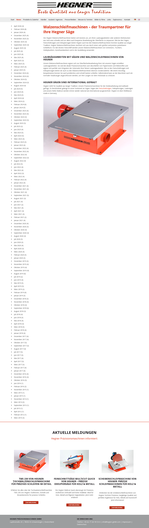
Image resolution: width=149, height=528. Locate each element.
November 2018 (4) (21, 302)
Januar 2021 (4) (19, 220)
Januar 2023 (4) (19, 145)
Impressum (126, 522)
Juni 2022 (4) (18, 167)
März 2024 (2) (19, 101)
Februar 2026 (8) (20, 29)
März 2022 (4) (19, 176)
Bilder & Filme (100, 19)
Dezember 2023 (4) (21, 111)
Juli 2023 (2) (18, 126)
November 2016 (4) (21, 377)
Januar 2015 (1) (19, 396)
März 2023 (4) (19, 139)
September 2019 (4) (21, 270)
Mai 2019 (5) (18, 283)
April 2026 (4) (19, 26)
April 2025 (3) (19, 60)
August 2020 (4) (20, 236)
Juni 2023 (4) (18, 129)
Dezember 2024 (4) (21, 73)
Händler (43, 19)
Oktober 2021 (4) (20, 192)
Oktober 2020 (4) (20, 230)
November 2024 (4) (21, 76)
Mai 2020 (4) (18, 245)
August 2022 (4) (20, 161)
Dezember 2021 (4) (21, 186)
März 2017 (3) (19, 364)
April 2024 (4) (19, 98)
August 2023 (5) (20, 123)
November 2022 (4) (21, 151)
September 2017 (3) (21, 346)
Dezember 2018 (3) (21, 299)
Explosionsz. (117, 19)
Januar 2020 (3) (19, 258)
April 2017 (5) (19, 361)
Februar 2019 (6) (20, 292)
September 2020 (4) (21, 233)
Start (12, 19)
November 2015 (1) (21, 389)
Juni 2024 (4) (18, 92)
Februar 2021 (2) (20, 217)
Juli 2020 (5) (18, 239)
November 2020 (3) (21, 227)
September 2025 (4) (21, 45)
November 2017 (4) (21, 339)
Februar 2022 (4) (20, 180)
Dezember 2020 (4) (21, 223)
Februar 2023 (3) (20, 142)
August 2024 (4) (20, 85)
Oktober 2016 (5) (20, 380)
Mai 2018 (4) (18, 321)
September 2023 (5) (21, 120)
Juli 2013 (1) (18, 408)
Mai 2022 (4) (18, 170)
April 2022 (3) (19, 173)
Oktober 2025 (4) (20, 42)
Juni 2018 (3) (18, 317)
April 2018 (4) (19, 324)
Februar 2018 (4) (20, 330)
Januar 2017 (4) (19, 371)
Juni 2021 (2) (18, 205)
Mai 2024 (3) (18, 95)
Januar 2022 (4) (19, 183)
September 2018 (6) (21, 308)
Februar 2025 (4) (20, 67)
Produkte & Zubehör (31, 19)
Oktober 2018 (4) (20, 305)
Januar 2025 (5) (19, 70)
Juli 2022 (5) (18, 164)
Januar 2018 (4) (19, 333)
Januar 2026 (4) (19, 32)
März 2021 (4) (19, 214)
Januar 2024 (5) (19, 107)
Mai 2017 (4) (18, 358)
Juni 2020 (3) (18, 242)
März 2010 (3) (19, 418)
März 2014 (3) (19, 402)
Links (109, 19)
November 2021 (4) (21, 189)
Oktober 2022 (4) (20, 154)
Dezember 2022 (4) (21, 148)
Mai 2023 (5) (18, 133)
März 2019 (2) (19, 289)
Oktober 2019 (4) (20, 267)
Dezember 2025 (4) (21, 35)
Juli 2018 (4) (18, 314)
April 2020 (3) (19, 248)
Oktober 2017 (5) (20, 342)
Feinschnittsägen (105, 88)
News (18, 19)
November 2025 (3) (21, 38)
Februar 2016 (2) (20, 386)
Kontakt (127, 19)
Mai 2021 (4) (18, 208)
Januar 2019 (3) (19, 295)
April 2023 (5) (19, 136)
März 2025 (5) (19, 64)
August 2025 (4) (20, 48)
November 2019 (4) (21, 264)
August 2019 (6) (20, 274)
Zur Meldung (30, 503)
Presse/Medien (70, 19)
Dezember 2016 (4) (21, 374)
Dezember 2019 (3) (21, 261)
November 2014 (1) (21, 399)
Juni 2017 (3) (18, 355)
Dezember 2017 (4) (21, 336)
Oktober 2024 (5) (20, 79)
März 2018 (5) (19, 327)
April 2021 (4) (19, 211)
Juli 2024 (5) (18, 89)
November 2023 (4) (21, 114)
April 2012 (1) (19, 411)
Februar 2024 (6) (20, 104)
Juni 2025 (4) (18, 54)
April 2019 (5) (19, 286)
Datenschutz (81, 524)
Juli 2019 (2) (18, 277)
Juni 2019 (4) (18, 280)
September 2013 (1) (21, 405)
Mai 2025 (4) (18, 57)
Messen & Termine (85, 19)
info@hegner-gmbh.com (111, 522)
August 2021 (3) (20, 198)
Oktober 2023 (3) (20, 117)
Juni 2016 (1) (18, 383)
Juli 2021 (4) (18, 201)
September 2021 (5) (21, 195)
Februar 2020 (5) (20, 255)
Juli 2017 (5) (18, 352)
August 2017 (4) (20, 349)
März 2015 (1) (19, 393)
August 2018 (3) (20, 311)
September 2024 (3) (21, 82)
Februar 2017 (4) (20, 368)
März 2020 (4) (19, 252)
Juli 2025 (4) (18, 51)
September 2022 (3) (21, 158)
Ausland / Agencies (55, 19)
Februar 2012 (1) (20, 415)
